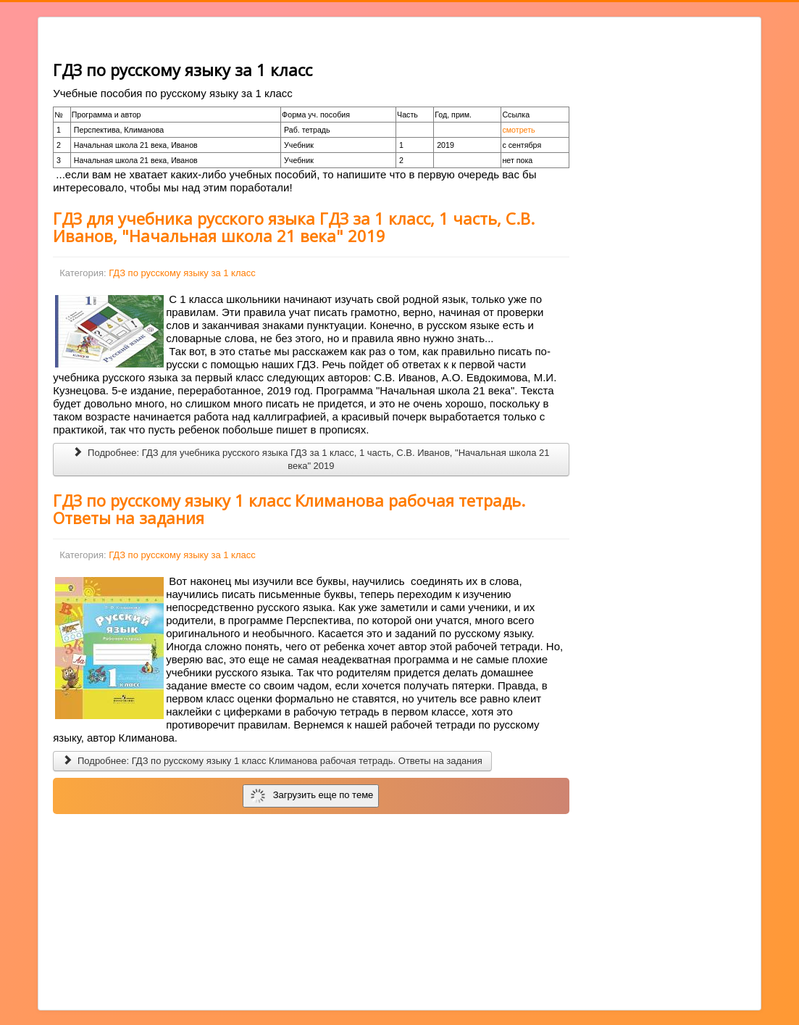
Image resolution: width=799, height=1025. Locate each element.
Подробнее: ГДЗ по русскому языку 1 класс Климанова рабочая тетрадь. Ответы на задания (272, 760)
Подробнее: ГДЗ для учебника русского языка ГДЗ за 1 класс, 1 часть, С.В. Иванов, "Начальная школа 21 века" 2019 (310, 459)
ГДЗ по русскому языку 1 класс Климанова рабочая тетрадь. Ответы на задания (289, 508)
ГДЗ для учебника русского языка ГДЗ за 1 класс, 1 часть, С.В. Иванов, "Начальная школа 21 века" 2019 (294, 226)
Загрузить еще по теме (312, 796)
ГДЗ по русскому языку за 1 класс (182, 272)
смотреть (518, 129)
